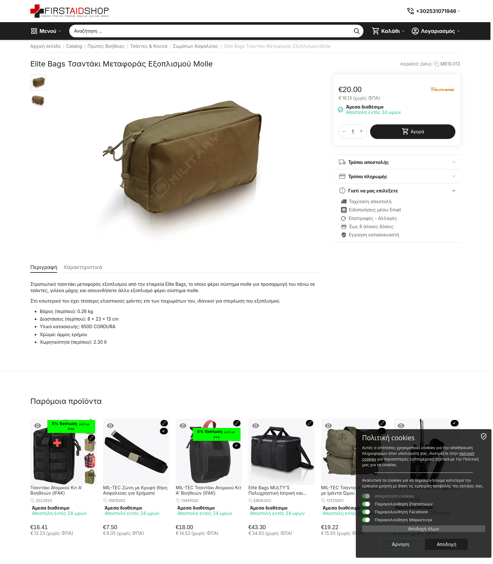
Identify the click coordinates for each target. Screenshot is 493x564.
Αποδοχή (454, 544)
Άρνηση (408, 544)
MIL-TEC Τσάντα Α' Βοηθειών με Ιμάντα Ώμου (352, 490)
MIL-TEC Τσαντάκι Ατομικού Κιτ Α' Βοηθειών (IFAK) (208, 490)
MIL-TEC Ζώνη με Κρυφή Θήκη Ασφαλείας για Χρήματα (135, 490)
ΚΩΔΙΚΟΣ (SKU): (416, 63)
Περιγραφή (43, 267)
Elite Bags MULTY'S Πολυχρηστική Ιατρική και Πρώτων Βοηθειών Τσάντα (276, 490)
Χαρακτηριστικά (83, 267)
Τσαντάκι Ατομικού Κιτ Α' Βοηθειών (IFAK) (56, 490)
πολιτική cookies (423, 453)
